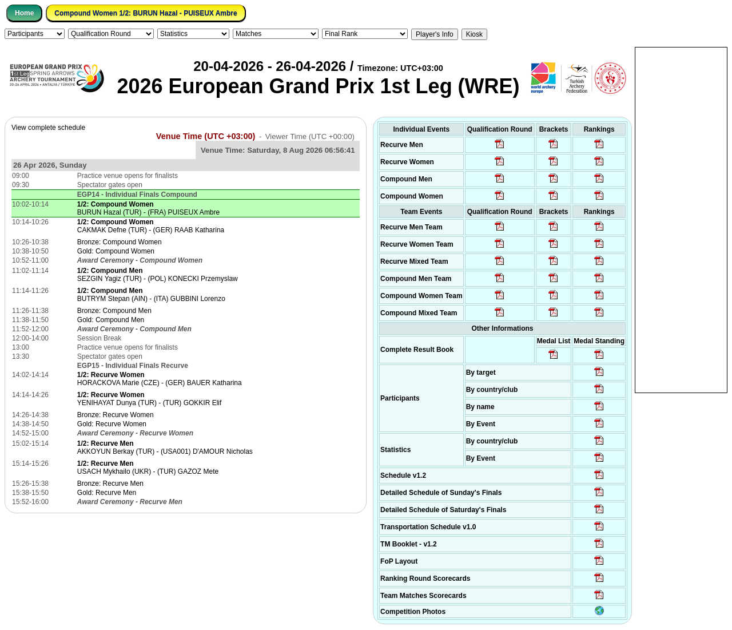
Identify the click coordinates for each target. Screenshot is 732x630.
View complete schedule (48, 128)
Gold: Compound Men (110, 320)
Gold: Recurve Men (106, 493)
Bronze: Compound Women (119, 242)
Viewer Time (310, 136)
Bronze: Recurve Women (115, 415)
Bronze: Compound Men (114, 311)
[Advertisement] (681, 219)
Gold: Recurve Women (111, 424)
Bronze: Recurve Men (110, 484)
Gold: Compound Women (115, 251)
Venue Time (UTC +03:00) (206, 136)
